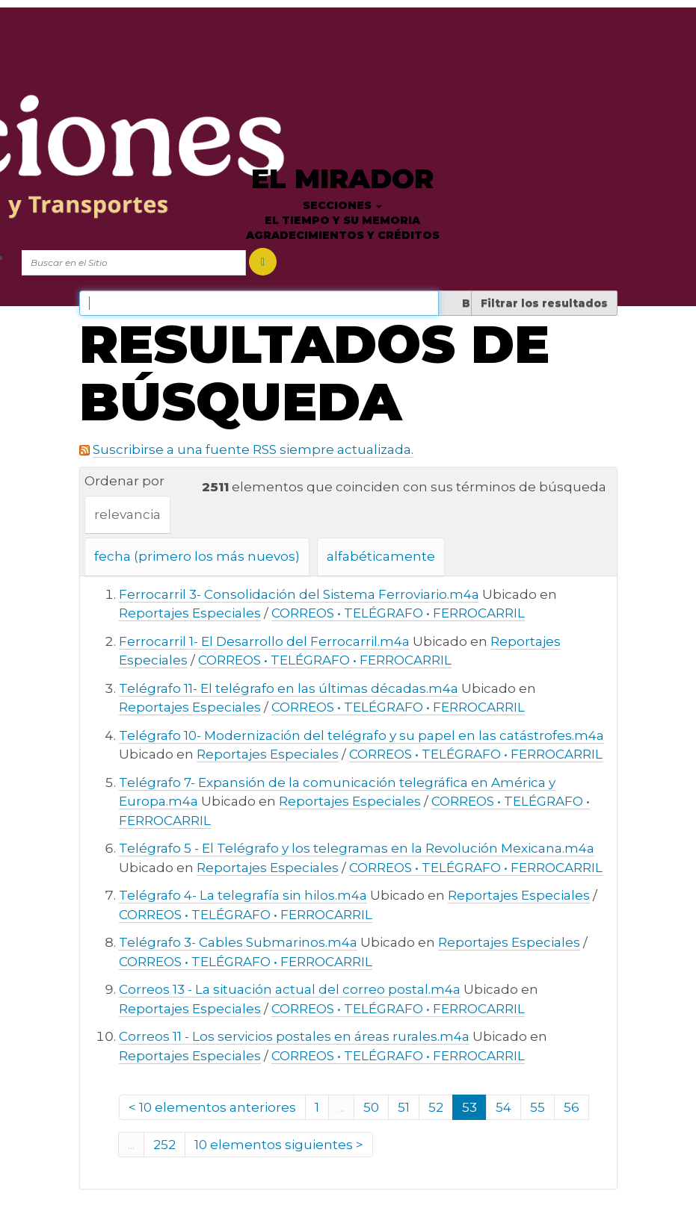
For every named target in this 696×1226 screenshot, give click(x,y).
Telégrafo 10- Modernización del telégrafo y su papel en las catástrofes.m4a (361, 735)
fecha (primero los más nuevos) (197, 556)
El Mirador (342, 178)
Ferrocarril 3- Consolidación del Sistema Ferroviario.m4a (299, 594)
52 (435, 1107)
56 (571, 1107)
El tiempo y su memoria (342, 220)
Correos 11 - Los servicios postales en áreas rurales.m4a (294, 1036)
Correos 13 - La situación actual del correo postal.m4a (290, 989)
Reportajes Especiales (190, 613)
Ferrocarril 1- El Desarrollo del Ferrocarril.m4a (264, 641)
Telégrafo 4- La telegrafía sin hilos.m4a (243, 895)
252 (164, 1144)
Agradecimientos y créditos (343, 235)
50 (371, 1107)
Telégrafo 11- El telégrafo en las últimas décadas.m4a (288, 688)
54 (503, 1107)
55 (537, 1107)
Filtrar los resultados (544, 303)
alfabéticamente (381, 556)
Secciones (342, 205)
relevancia (127, 514)
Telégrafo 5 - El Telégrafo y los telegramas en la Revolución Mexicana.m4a (356, 848)
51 (404, 1107)
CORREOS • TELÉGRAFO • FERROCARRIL (398, 613)
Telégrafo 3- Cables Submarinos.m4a (238, 942)
